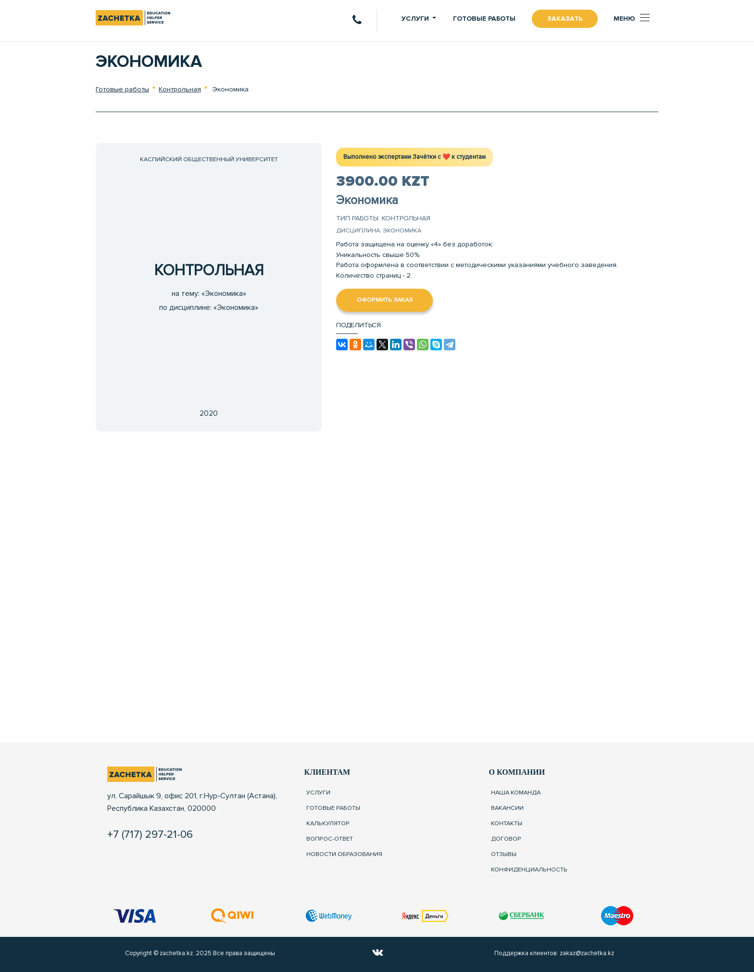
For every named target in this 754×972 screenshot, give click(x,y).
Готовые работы (484, 18)
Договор (506, 839)
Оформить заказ (385, 300)
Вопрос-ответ (329, 839)
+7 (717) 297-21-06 (150, 834)
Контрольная (180, 89)
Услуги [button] (415, 18)
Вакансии (507, 808)
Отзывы (503, 853)
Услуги (318, 792)
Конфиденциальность (529, 869)
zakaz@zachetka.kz (587, 953)
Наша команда (515, 792)
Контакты (506, 823)
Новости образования (344, 853)
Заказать (564, 18)
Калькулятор (328, 823)
